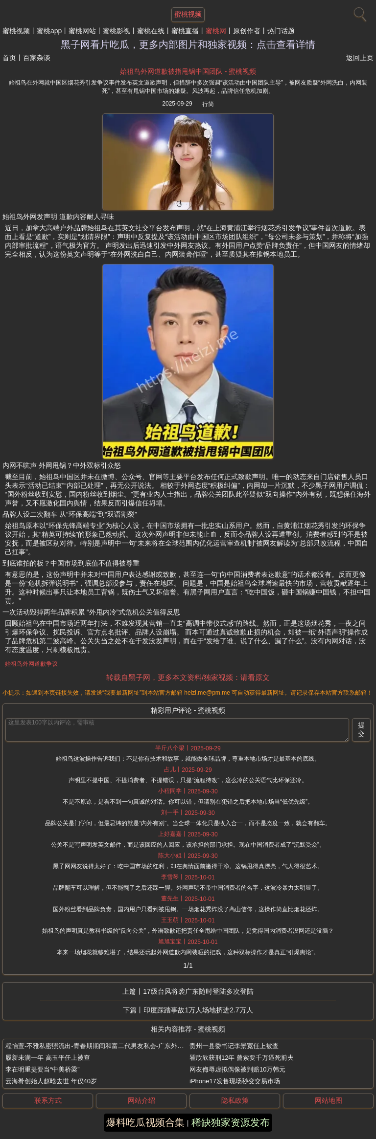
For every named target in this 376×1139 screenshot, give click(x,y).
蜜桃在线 (150, 31)
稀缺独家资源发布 (230, 1122)
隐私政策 (235, 1100)
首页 (9, 58)
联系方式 (48, 1100)
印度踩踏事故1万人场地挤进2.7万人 (198, 1010)
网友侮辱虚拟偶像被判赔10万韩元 (237, 1069)
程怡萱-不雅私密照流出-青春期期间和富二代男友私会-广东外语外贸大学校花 (113, 1046)
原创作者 (246, 31)
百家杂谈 (36, 58)
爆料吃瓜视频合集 (145, 1122)
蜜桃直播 (185, 31)
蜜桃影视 (116, 31)
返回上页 (360, 58)
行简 (208, 104)
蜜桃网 (216, 31)
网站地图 (328, 1100)
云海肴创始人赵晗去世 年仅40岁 (51, 1081)
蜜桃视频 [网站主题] (188, 14)
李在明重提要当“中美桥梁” (42, 1069)
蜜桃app (49, 31)
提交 (361, 729)
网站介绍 (141, 1100)
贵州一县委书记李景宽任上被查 (234, 1046)
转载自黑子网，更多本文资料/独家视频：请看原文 (188, 677)
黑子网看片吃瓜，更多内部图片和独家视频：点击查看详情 (188, 44)
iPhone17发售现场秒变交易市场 (234, 1081)
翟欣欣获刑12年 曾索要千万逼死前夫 (241, 1057)
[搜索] (359, 12)
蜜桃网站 (82, 31)
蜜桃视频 (16, 31)
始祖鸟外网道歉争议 (31, 663)
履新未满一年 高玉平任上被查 (47, 1057)
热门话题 (281, 31)
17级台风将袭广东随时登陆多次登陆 (198, 991)
